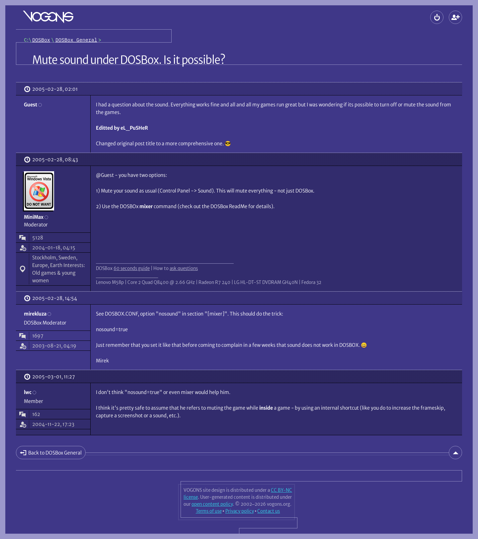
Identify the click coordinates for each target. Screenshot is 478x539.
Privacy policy (239, 511)
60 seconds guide (132, 268)
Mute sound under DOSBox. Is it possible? (128, 60)
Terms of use (209, 511)
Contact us (268, 511)
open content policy (212, 504)
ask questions (184, 268)
